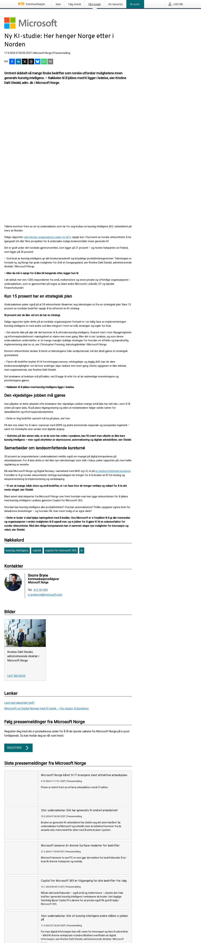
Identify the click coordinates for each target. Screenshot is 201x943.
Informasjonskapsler (15, 913)
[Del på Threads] (31, 62)
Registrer (18, 620)
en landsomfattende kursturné (113, 343)
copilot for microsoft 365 (60, 422)
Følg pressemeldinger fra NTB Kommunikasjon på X (33, 906)
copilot (37, 422)
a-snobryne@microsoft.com (45, 466)
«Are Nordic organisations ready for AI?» (47, 109)
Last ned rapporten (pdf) (19, 574)
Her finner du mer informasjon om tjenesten (28, 869)
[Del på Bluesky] (37, 62)
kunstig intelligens (17, 422)
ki (82, 422)
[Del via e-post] (50, 62)
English (16, 926)
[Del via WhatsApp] (44, 62)
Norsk (7, 926)
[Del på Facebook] (12, 62)
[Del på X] (25, 62)
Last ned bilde (16, 547)
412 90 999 (41, 462)
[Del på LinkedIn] (18, 62)
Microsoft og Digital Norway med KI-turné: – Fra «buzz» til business (46, 580)
